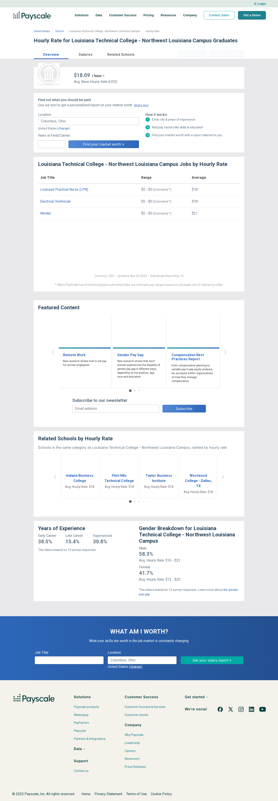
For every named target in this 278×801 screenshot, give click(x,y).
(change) (63, 128)
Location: (45, 115)
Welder (45, 213)
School (59, 31)
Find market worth (227, 54)
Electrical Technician (55, 201)
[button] (51, 54)
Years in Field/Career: (54, 135)
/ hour (97, 76)
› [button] (225, 351)
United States (42, 31)
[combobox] (88, 121)
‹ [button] (52, 351)
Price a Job (192, 54)
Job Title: (42, 652)
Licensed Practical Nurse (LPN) (64, 189)
